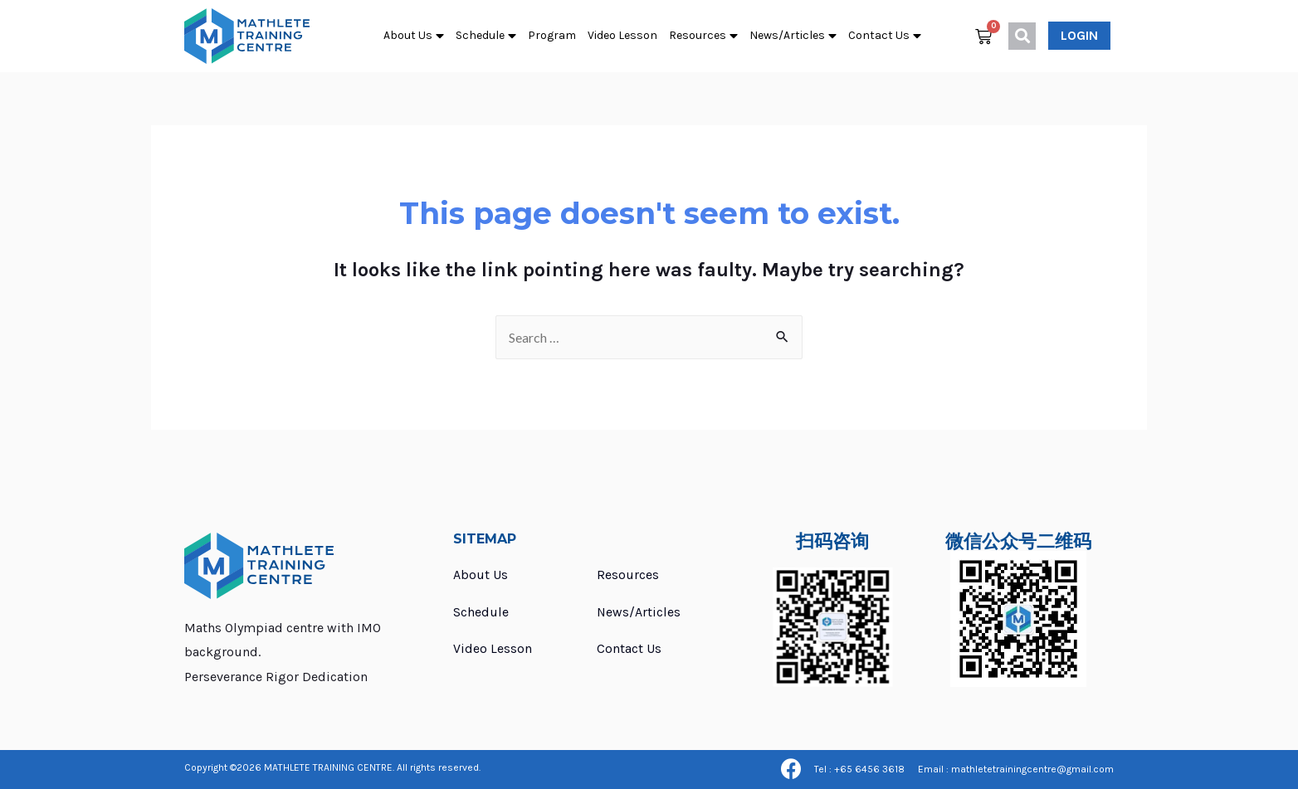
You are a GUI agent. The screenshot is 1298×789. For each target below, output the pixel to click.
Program (552, 35)
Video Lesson (622, 35)
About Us (413, 36)
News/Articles (793, 36)
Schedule (486, 36)
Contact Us (884, 36)
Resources (703, 36)
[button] (1079, 36)
